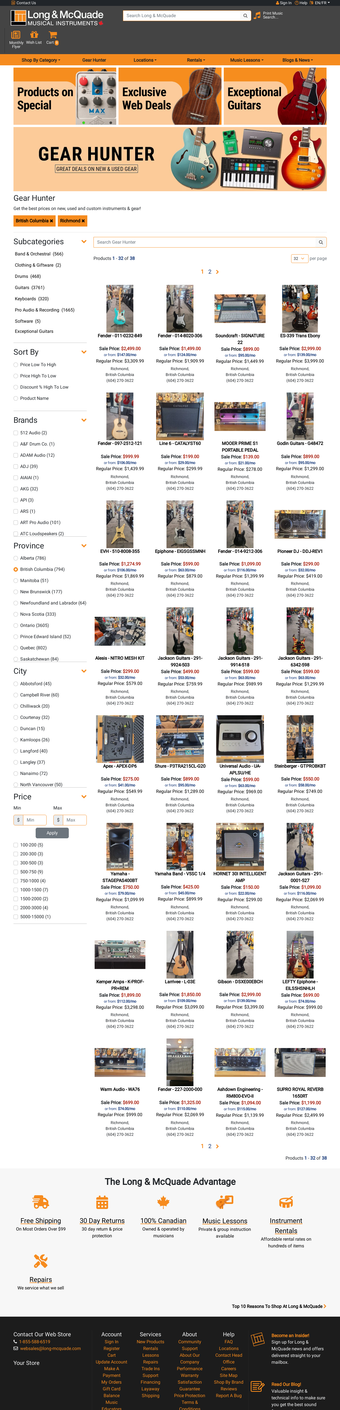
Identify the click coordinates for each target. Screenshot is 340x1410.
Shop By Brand (228, 1319)
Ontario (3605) (31, 605)
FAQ (229, 1278)
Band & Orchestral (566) (39, 234)
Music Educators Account (112, 1346)
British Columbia (34, 200)
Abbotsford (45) (32, 663)
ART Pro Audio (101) (37, 502)
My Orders (111, 1319)
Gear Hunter (94, 40)
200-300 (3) (28, 834)
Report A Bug (229, 1332)
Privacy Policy (190, 1352)
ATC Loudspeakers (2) (38, 513)
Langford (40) (30, 730)
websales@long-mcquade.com (47, 1285)
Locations (229, 1285)
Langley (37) (29, 742)
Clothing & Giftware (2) (38, 245)
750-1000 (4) (29, 861)
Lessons (150, 1292)
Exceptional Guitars (34, 311)
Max (57, 788)
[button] (327, 20)
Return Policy (190, 1359)
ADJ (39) (25, 446)
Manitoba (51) (31, 560)
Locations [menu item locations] (143, 40)
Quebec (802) (30, 628)
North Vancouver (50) (38, 764)
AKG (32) (25, 468)
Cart (112, 1292)
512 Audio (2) (30, 412)
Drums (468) (28, 256)
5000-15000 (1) (32, 896)
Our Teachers (190, 1366)
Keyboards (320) (32, 278)
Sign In (111, 1278)
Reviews (229, 1325)
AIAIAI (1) (26, 457)
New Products (150, 1278)
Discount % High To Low (41, 367)
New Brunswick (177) (37, 571)
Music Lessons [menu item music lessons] (245, 40)
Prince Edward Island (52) (42, 616)
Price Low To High (34, 344)
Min (17, 788)
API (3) (23, 480)
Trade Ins (151, 1305)
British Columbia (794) (39, 549)
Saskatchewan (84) (36, 639)
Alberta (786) (29, 538)
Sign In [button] (283, 3)
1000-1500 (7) (30, 870)
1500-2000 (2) (30, 878)
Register (112, 1285)
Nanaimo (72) (30, 753)
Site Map (229, 1312)
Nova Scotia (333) (34, 594)
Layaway (150, 1325)
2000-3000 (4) (30, 887)
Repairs (150, 1298)
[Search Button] (237, 19)
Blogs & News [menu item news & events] (296, 40)
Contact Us (23, 3)
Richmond (72, 200)
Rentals (150, 1285)
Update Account (111, 1298)
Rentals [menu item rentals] (194, 40)
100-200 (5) (28, 825)
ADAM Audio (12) (34, 435)
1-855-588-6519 (31, 1278)
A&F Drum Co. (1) (34, 423)
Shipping (150, 1332)
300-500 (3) (28, 843)
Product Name (31, 378)
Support (150, 1312)
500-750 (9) (28, 852)
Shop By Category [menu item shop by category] (39, 40)
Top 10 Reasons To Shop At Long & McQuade (279, 1243)
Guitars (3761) (30, 267)
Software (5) (28, 301)
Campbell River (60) (36, 674)
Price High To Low (34, 356)
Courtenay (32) (31, 697)
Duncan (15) (29, 708)
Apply (52, 813)
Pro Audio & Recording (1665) (45, 290)
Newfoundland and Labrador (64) (49, 583)
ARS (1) (24, 491)
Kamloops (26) (31, 719)
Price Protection (189, 1332)
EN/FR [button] (318, 3)
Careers (228, 1305)
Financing (150, 1319)
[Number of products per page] (300, 238)
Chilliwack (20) (31, 686)
